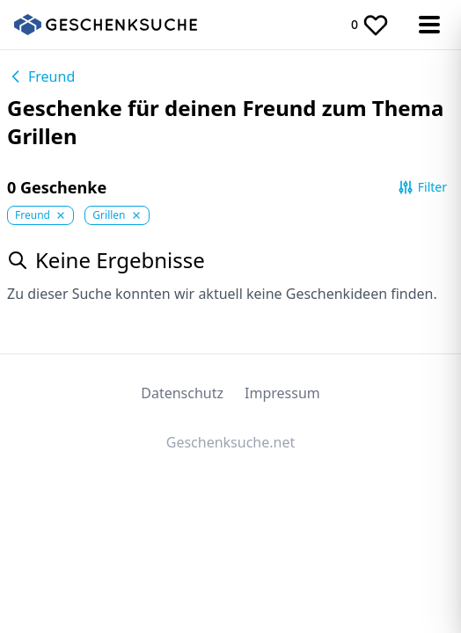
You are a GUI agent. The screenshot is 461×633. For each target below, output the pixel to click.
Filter (422, 187)
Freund (41, 76)
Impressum (282, 393)
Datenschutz (182, 393)
